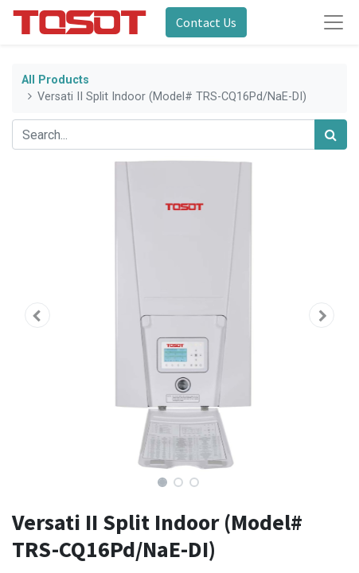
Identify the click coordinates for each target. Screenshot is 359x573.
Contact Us (206, 22)
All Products (55, 80)
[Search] (330, 134)
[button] (37, 315)
